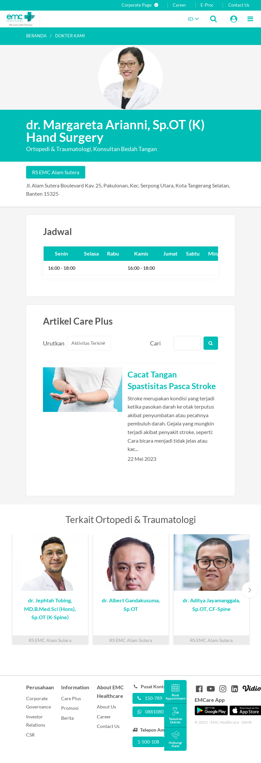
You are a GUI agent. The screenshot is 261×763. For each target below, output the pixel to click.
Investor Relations (35, 721)
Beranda (36, 35)
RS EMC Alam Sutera (55, 172)
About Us (106, 706)
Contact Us (238, 5)
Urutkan (51, 343)
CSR (30, 735)
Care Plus (71, 698)
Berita (67, 718)
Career (179, 5)
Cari (155, 343)
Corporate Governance (38, 703)
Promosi (70, 708)
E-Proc (207, 5)
